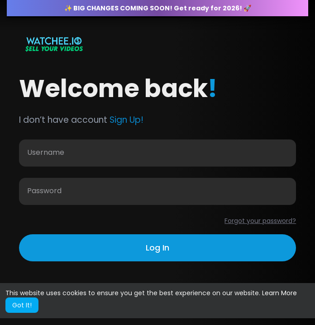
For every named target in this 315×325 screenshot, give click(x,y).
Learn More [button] (279, 292)
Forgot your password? (260, 220)
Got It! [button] (22, 305)
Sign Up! (126, 120)
